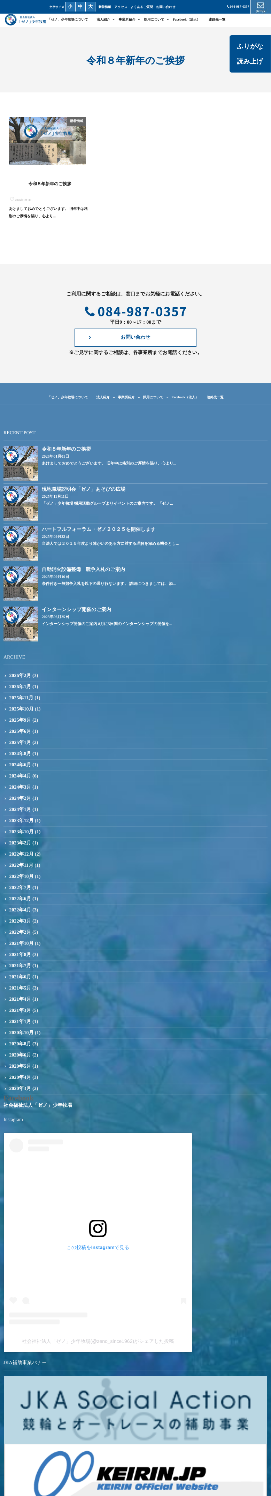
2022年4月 (20, 913)
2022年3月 (20, 924)
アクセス (121, 7)
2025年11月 (21, 701)
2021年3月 (20, 1013)
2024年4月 (20, 779)
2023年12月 (21, 823)
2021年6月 (20, 980)
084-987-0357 (237, 7)
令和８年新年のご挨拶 (50, 186)
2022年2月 (20, 935)
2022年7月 (20, 890)
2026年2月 (20, 678)
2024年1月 (20, 812)
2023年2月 (20, 846)
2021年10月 (21, 946)
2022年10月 (21, 879)
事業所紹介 (126, 20)
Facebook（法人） (186, 20)
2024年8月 (20, 756)
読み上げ (248, 61)
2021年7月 (20, 968)
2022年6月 (20, 901)
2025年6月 (20, 734)
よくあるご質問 (142, 7)
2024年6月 (20, 767)
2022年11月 (21, 868)
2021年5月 (20, 991)
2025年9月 (20, 723)
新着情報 (105, 7)
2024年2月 (20, 801)
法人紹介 (103, 20)
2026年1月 (20, 689)
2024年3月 (20, 790)
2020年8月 (20, 1047)
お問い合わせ (166, 7)
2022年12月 (21, 857)
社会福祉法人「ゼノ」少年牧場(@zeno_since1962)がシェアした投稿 (98, 1344)
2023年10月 (21, 834)
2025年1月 (20, 745)
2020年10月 (21, 1035)
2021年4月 (20, 1002)
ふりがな (248, 46)
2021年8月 (20, 957)
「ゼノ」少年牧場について (67, 20)
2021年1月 (20, 1024)
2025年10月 (21, 712)
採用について (154, 20)
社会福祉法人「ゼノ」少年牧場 (37, 1108)
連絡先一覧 (217, 20)
